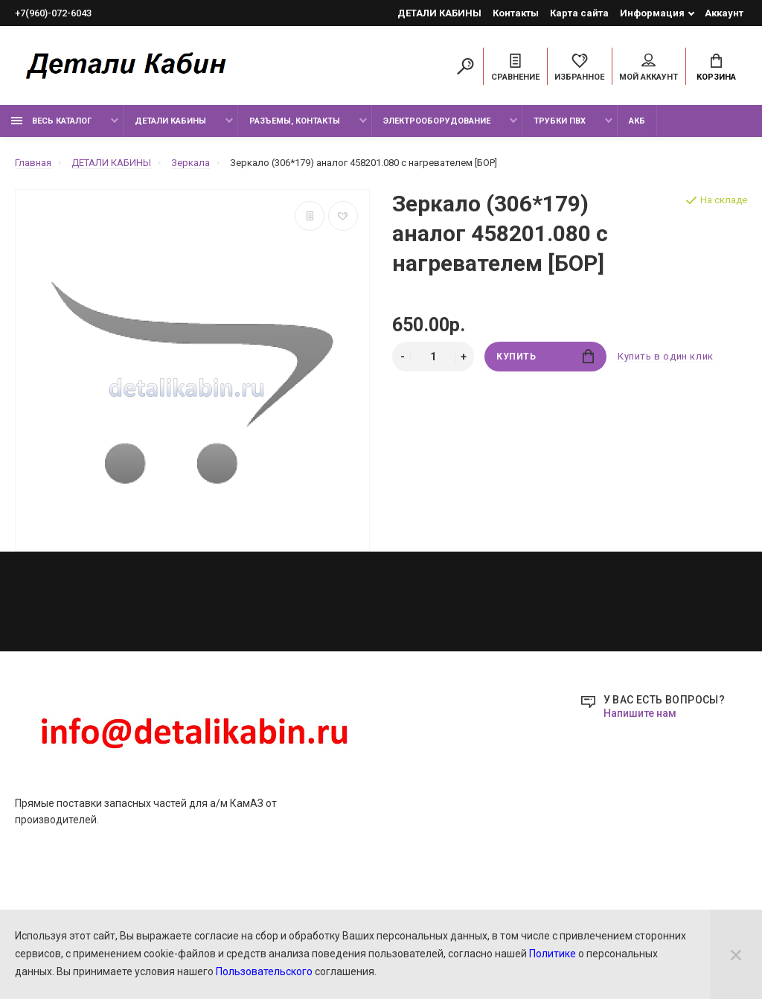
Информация (652, 13)
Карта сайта (579, 13)
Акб (637, 121)
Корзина (716, 68)
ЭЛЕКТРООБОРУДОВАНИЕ (436, 121)
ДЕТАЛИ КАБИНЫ (439, 13)
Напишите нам (639, 834)
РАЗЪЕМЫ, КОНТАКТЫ (294, 121)
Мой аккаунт (648, 68)
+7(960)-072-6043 (53, 13)
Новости (284, 682)
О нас (276, 703)
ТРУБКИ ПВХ (560, 121)
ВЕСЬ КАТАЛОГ (51, 121)
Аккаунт (724, 13)
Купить (545, 356)
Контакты (516, 13)
